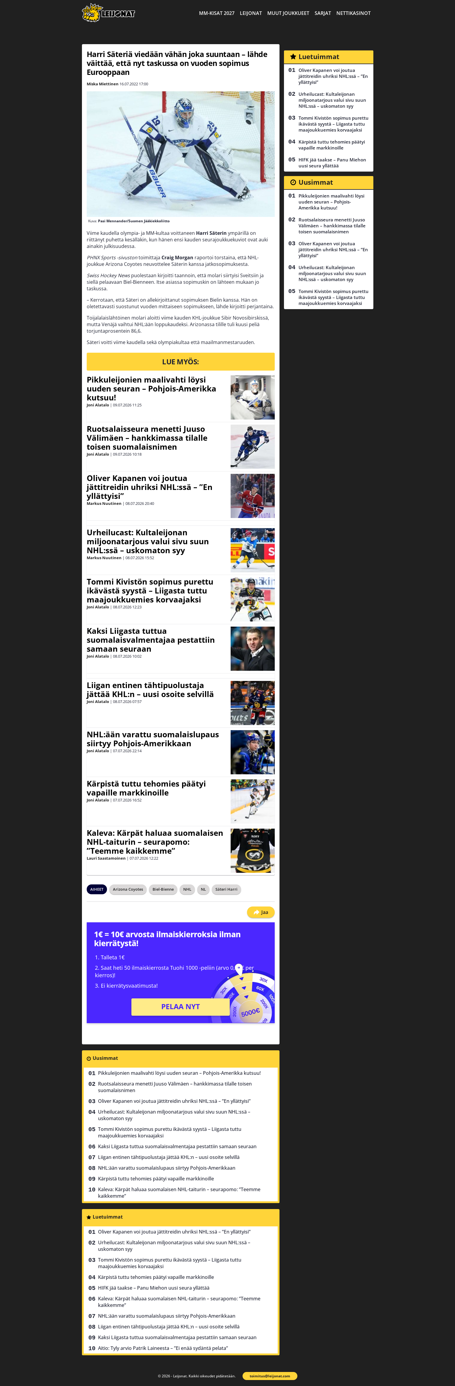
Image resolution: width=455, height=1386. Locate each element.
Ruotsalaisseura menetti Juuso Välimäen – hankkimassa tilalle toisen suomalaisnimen (147, 437)
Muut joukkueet (288, 13)
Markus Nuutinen (104, 503)
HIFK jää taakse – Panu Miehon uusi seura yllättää (153, 1288)
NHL (187, 889)
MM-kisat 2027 (217, 13)
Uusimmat (105, 1058)
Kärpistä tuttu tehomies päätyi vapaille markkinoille (146, 788)
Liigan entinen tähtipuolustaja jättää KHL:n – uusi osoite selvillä (150, 689)
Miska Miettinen (103, 84)
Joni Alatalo (98, 405)
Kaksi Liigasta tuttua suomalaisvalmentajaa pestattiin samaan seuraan (151, 639)
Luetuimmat (108, 1217)
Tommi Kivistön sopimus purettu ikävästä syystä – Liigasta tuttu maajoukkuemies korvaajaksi (150, 590)
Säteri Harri (226, 889)
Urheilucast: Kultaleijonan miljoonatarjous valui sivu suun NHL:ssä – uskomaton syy (148, 541)
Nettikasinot (353, 13)
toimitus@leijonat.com (270, 1376)
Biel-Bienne (163, 889)
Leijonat (251, 13)
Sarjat (323, 13)
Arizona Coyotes (128, 889)
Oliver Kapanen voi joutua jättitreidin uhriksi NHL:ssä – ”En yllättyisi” (149, 487)
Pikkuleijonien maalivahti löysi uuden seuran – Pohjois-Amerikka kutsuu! (151, 388)
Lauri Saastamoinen (106, 858)
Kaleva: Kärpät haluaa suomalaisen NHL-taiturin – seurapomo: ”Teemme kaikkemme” (155, 841)
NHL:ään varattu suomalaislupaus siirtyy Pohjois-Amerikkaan (153, 739)
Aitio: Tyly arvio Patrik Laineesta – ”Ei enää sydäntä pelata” (163, 1348)
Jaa (261, 912)
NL (203, 889)
